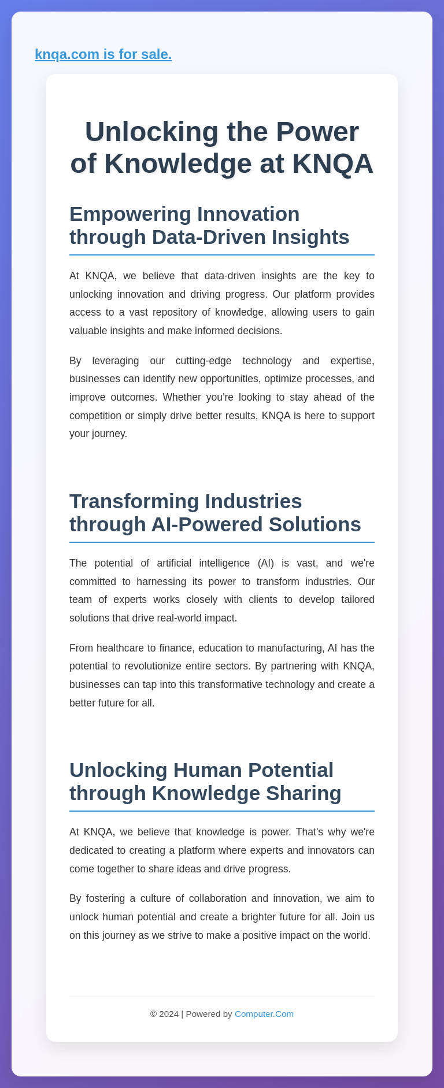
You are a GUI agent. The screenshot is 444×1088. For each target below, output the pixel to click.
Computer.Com (264, 1014)
